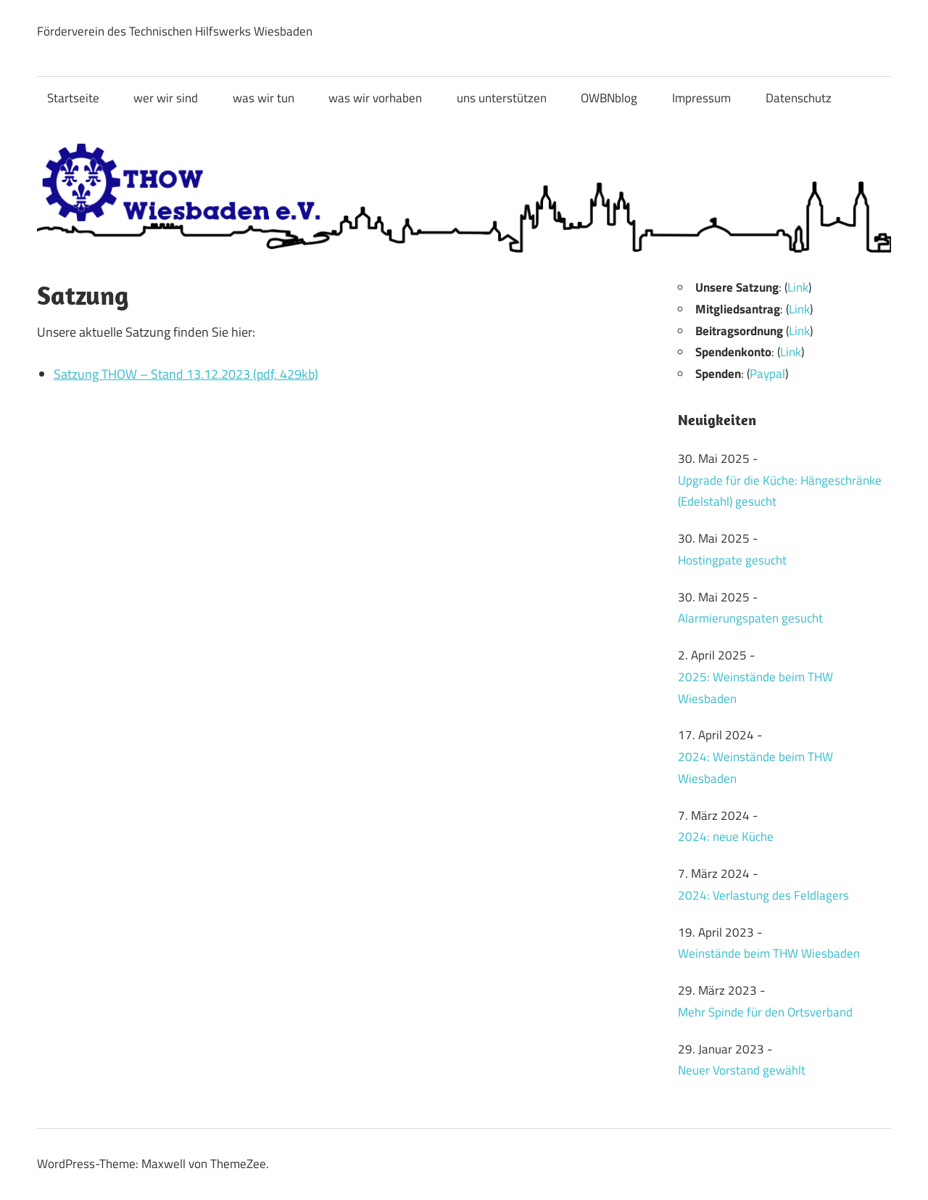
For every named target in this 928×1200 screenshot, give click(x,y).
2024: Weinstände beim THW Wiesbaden (755, 767)
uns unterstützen (502, 98)
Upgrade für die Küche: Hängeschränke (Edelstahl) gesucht (780, 491)
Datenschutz (799, 98)
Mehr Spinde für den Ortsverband (765, 1012)
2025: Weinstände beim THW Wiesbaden (755, 687)
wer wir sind (165, 98)
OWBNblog (609, 98)
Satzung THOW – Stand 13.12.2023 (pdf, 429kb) (186, 374)
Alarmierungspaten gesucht (750, 618)
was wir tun (263, 98)
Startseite (73, 98)
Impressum (701, 98)
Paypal (767, 373)
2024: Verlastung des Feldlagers (763, 895)
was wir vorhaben (375, 98)
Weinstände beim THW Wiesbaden (769, 953)
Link (797, 287)
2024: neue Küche (726, 836)
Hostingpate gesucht (732, 560)
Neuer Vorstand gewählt (741, 1070)
